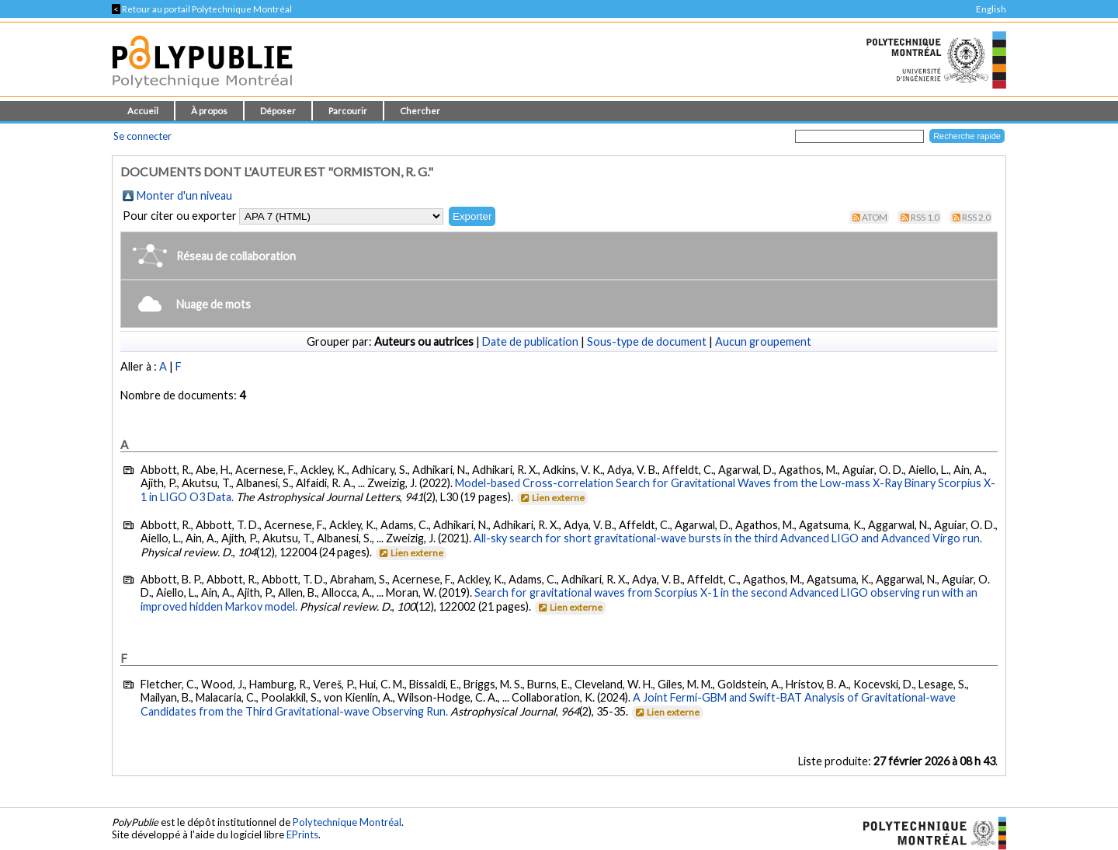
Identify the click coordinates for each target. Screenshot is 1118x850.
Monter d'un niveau (184, 195)
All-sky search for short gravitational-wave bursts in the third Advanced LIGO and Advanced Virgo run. (728, 538)
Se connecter (142, 136)
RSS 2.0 (976, 217)
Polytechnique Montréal (347, 822)
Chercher (420, 111)
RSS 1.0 (925, 217)
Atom (874, 217)
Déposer (278, 111)
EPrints (302, 834)
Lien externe (552, 497)
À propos (209, 111)
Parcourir (347, 111)
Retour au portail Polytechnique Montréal (202, 9)
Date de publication (530, 341)
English (991, 9)
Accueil (142, 111)
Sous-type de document (647, 341)
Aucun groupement (763, 341)
